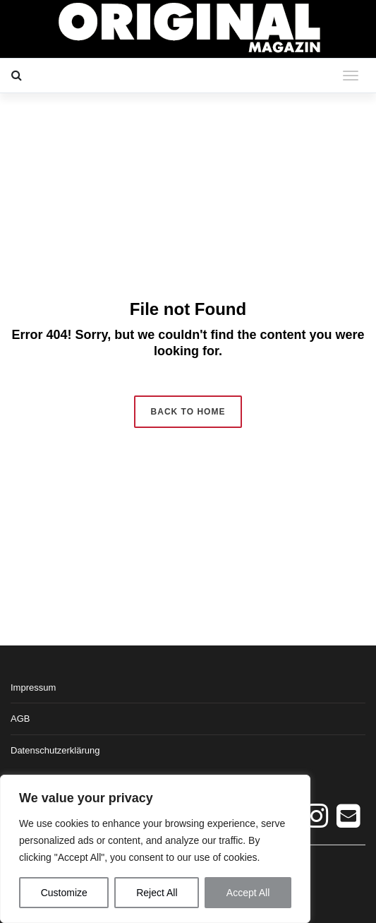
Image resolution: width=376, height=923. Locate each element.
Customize (64, 892)
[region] (155, 849)
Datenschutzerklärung (55, 750)
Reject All (156, 892)
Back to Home (188, 412)
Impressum (33, 687)
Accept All (247, 892)
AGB (20, 718)
